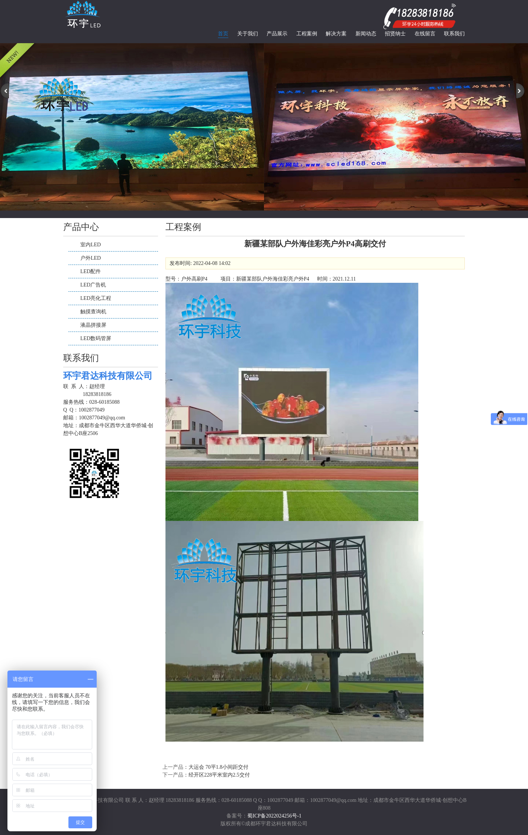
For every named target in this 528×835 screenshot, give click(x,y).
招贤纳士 (395, 33)
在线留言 (425, 33)
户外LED (90, 258)
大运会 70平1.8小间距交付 (218, 767)
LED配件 (90, 271)
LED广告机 (93, 285)
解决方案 (336, 33)
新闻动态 (365, 33)
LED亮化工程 (95, 298)
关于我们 (247, 33)
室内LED (90, 244)
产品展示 (277, 33)
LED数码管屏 (95, 338)
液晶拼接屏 (93, 325)
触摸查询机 (93, 311)
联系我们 (454, 33)
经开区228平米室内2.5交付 (219, 775)
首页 (223, 33)
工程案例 (306, 33)
